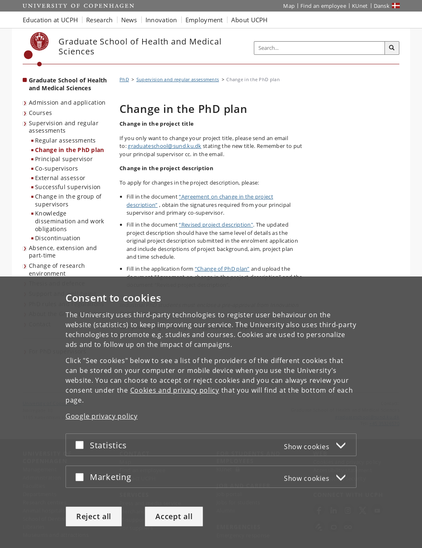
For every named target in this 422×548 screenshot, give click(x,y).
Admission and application (67, 102)
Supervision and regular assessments (63, 127)
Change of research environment (57, 269)
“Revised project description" (216, 224)
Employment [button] (204, 20)
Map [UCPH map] (289, 5)
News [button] (129, 20)
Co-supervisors (56, 168)
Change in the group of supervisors (68, 200)
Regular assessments (65, 140)
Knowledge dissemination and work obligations (69, 220)
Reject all (93, 516)
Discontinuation (58, 238)
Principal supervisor (64, 159)
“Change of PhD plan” (222, 268)
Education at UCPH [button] (50, 20)
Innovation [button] (161, 20)
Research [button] (99, 20)
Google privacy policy (102, 416)
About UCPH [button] (249, 20)
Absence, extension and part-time (63, 252)
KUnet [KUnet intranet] (360, 5)
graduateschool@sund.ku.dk (165, 146)
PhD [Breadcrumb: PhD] (124, 79)
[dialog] (211, 412)
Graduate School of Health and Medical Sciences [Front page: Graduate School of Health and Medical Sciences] (68, 84)
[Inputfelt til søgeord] (319, 48)
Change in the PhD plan (69, 150)
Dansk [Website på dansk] (382, 5)
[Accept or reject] (81, 445)
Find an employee (323, 5)
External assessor (60, 178)
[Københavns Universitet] (36, 49)
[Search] (391, 48)
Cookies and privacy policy (174, 390)
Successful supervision (68, 187)
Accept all (173, 516)
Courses (40, 113)
